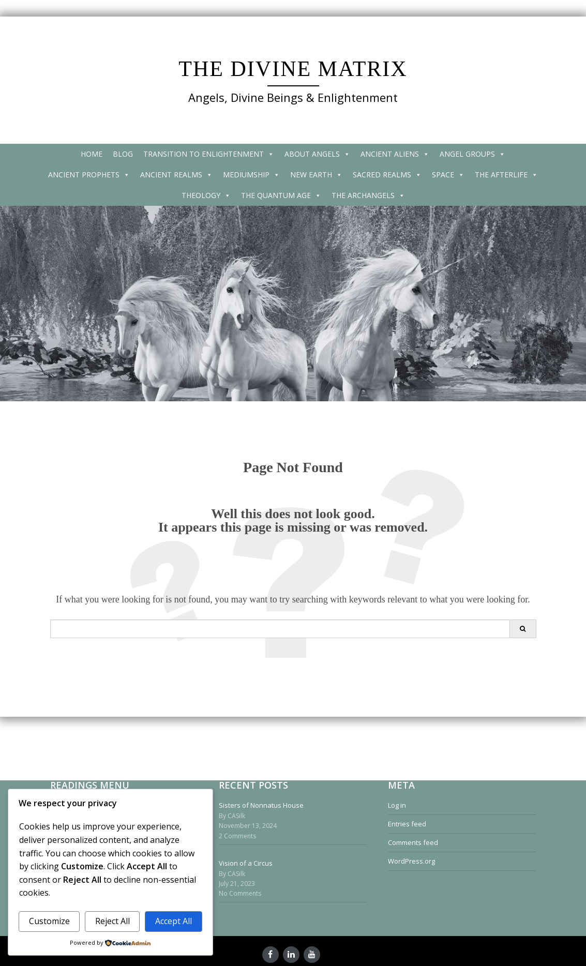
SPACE (448, 174)
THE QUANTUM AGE (281, 195)
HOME (91, 154)
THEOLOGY (206, 195)
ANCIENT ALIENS (394, 154)
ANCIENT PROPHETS (89, 174)
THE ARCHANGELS (368, 195)
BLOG (123, 154)
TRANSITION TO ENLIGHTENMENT (208, 154)
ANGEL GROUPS (472, 154)
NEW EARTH (316, 174)
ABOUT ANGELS (317, 154)
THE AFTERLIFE (506, 174)
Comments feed (413, 842)
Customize (49, 921)
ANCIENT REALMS (176, 174)
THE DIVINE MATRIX (292, 69)
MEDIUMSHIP (251, 174)
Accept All (173, 921)
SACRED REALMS (387, 174)
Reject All (112, 921)
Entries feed (407, 823)
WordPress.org (411, 861)
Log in (397, 805)
